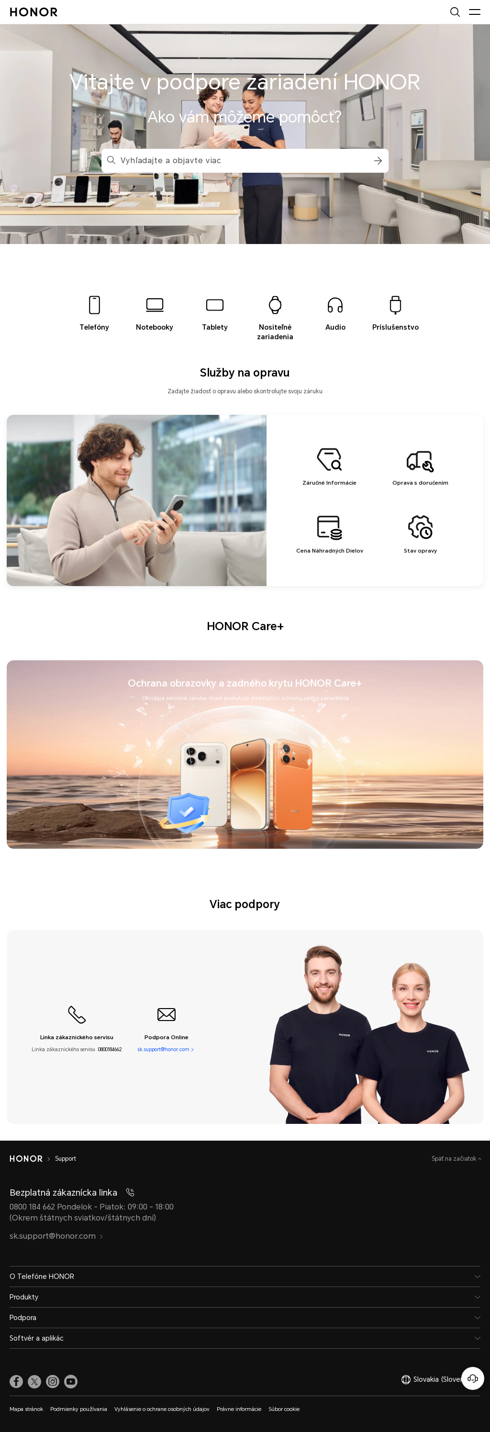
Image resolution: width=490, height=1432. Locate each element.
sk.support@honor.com (163, 1049)
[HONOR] (32, 1159)
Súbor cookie (284, 1409)
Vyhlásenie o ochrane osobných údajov (162, 1409)
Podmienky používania (78, 1409)
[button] (377, 161)
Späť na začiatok (455, 1158)
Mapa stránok (26, 1409)
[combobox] (245, 161)
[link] (16, 1382)
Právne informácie (239, 1409)
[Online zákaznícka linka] (472, 1378)
